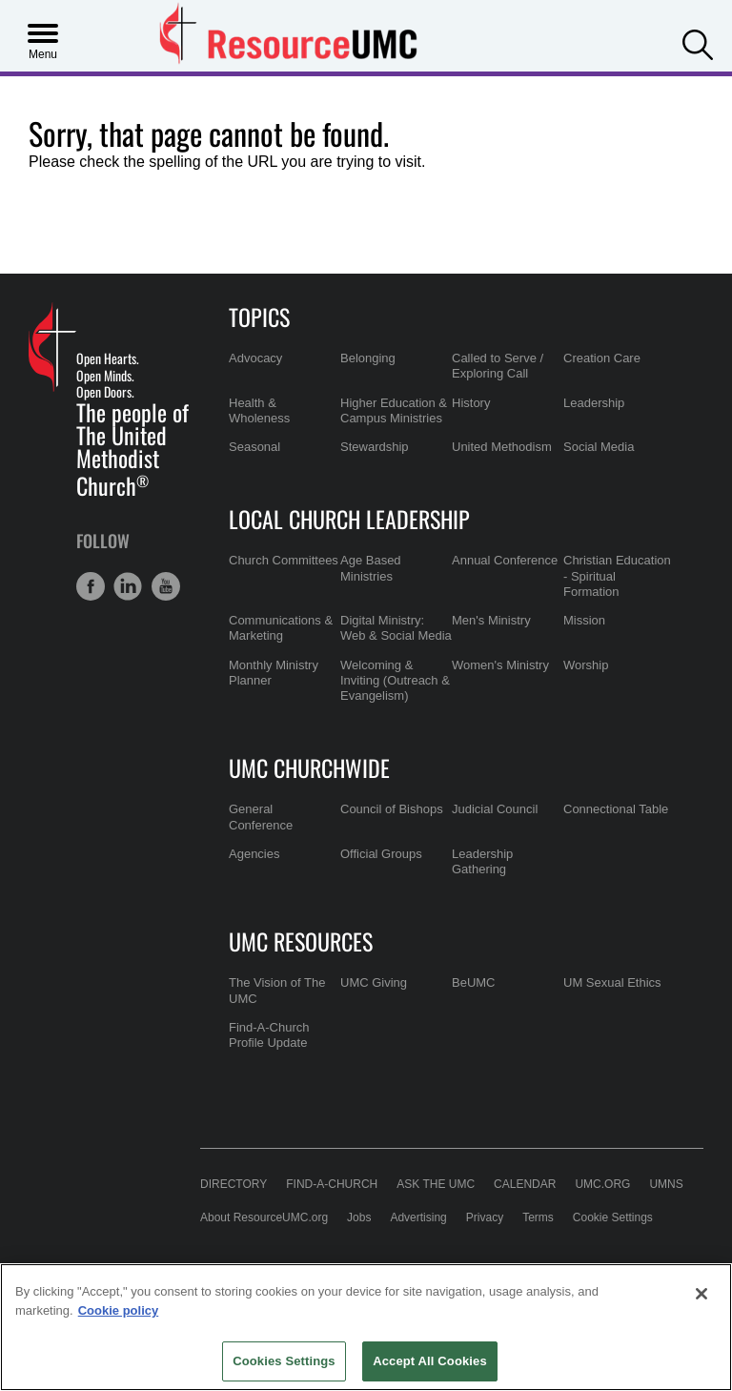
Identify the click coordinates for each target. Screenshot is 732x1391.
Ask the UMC (435, 1184)
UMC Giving (373, 982)
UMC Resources (301, 941)
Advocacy (255, 358)
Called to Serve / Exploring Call (497, 365)
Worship (585, 665)
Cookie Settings (613, 1217)
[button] (697, 43)
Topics (259, 316)
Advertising (418, 1217)
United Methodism (502, 447)
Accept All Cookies (430, 1361)
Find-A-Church (331, 1184)
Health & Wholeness (259, 410)
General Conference (261, 816)
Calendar (525, 1184)
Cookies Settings (284, 1361)
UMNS (665, 1184)
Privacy (484, 1217)
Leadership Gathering (482, 861)
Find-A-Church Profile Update (269, 1035)
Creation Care (601, 358)
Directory (233, 1184)
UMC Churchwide (309, 767)
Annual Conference (505, 560)
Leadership (593, 403)
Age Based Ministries (370, 568)
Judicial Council (495, 809)
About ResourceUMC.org (264, 1217)
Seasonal (254, 447)
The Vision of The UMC (277, 990)
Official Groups (381, 854)
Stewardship (374, 447)
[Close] (701, 1294)
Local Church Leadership (349, 518)
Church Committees (283, 560)
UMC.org (602, 1184)
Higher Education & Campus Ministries (393, 410)
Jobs (359, 1217)
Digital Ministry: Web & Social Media (396, 628)
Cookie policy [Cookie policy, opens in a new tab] (118, 1310)
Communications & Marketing (281, 628)
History (471, 403)
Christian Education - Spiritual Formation (617, 576)
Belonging (368, 358)
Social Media (598, 447)
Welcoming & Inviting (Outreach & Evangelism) (395, 681)
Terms (538, 1217)
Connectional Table (615, 809)
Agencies (254, 854)
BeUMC (474, 982)
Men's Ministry (491, 620)
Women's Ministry (500, 665)
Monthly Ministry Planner (273, 672)
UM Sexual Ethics (612, 982)
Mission (584, 620)
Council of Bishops (391, 809)
